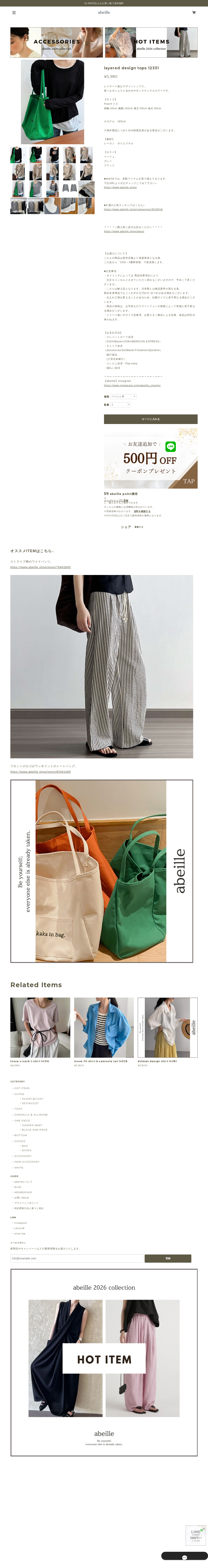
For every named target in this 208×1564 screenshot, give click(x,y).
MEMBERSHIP (23, 1192)
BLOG (18, 1187)
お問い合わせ (21, 1197)
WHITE (19, 1167)
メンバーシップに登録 (116, 500)
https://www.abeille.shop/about (124, 231)
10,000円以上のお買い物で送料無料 (104, 3)
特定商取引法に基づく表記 (29, 1208)
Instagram (20, 1222)
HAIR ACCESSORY (26, 1161)
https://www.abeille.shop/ (120, 187)
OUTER (19, 1094)
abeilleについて (23, 1181)
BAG (25, 1145)
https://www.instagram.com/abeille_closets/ (132, 385)
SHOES (26, 1150)
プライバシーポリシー (26, 1203)
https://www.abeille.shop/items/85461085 (40, 771)
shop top (19, 1233)
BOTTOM (20, 1135)
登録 (168, 1258)
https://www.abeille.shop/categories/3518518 (133, 209)
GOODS (19, 1141)
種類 (106, 396)
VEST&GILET (30, 1103)
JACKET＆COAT (32, 1098)
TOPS (18, 1108)
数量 (106, 404)
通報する (138, 527)
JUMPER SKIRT (32, 1125)
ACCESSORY (23, 1156)
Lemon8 (19, 1228)
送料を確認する (142, 511)
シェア (126, 527)
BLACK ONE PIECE (35, 1129)
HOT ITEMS (22, 1088)
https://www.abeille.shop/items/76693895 (40, 567)
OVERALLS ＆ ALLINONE (31, 1114)
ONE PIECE (22, 1120)
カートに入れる (151, 419)
